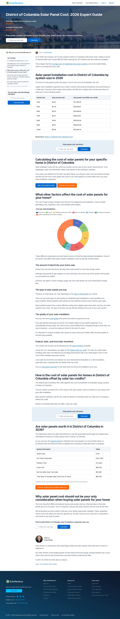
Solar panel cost (96, 589)
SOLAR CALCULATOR (67, 185)
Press (69, 583)
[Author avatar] (36, 52)
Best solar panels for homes (100, 595)
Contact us (46, 595)
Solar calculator (96, 586)
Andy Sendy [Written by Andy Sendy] (48, 52)
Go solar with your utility (75, 586)
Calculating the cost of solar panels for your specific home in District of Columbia (18, 68)
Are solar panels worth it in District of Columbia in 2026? (18, 85)
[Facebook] (17, 596)
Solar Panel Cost (16, 9)
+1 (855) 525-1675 (19, 600)
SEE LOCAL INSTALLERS (46, 185)
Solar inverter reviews (74, 598)
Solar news (95, 583)
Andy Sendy (48, 540)
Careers (45, 598)
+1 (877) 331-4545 (22, 603)
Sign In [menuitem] (103, 3)
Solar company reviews (75, 589)
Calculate (34, 40)
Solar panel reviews (73, 592)
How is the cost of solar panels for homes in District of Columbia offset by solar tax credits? (18, 79)
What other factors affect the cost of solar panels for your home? (18, 73)
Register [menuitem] (111, 3)
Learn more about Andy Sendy (46, 564)
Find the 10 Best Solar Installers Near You (52, 487)
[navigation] (14, 3)
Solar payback (96, 592)
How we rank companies (50, 589)
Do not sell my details (68, 615)
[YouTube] (23, 596)
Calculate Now (19, 103)
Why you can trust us (49, 586)
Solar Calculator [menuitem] (77, 3)
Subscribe (14, 590)
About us (46, 583)
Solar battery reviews (74, 595)
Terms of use (55, 615)
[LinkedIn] (20, 596)
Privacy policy (44, 615)
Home (8, 9)
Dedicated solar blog (49, 592)
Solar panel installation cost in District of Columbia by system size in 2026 (18, 62)
